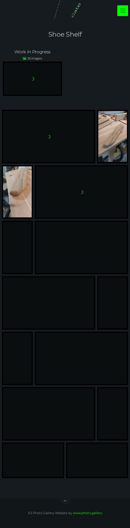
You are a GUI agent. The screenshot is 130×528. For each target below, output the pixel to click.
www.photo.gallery (87, 513)
